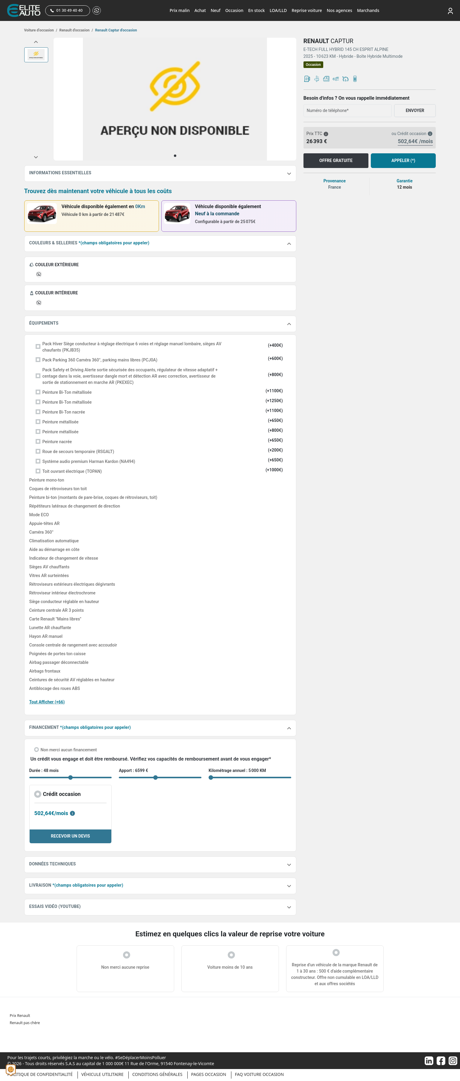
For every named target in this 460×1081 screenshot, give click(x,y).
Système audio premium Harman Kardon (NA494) (88, 461)
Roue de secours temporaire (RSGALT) (78, 451)
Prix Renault (20, 1015)
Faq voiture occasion (259, 1074)
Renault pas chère (25, 1022)
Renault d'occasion (75, 30)
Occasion (234, 10)
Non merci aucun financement (69, 749)
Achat (200, 10)
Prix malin (180, 10)
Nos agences (339, 10)
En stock (256, 10)
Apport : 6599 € (133, 770)
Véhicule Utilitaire (102, 1074)
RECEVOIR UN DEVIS (70, 836)
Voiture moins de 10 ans (230, 967)
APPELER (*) (403, 160)
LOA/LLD (278, 10)
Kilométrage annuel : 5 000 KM (237, 770)
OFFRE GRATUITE (336, 160)
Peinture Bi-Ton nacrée (63, 412)
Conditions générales (157, 1074)
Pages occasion (208, 1074)
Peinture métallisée (60, 422)
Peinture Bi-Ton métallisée (67, 392)
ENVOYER (415, 110)
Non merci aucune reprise (125, 967)
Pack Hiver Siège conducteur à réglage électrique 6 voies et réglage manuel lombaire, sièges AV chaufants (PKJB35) (131, 346)
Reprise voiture (307, 10)
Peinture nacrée (57, 441)
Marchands (368, 10)
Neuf (216, 10)
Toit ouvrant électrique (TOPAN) (72, 471)
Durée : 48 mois (44, 770)
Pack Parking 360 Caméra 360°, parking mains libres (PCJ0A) (99, 360)
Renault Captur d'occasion (115, 30)
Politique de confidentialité (40, 1074)
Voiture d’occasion (40, 30)
